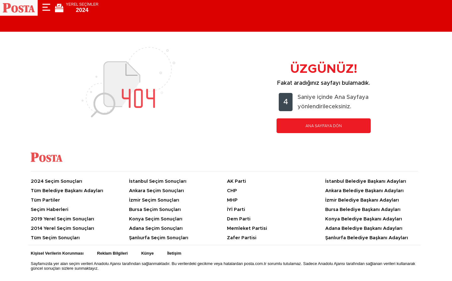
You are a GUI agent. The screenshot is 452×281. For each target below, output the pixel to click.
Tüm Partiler (45, 200)
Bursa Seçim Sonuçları (155, 209)
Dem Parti (238, 219)
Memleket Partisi (247, 228)
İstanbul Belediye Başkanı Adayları (365, 181)
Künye (147, 253)
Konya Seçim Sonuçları (155, 219)
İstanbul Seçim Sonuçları (157, 181)
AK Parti (236, 181)
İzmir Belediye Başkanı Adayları (362, 200)
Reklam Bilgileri (112, 253)
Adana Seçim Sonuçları (156, 228)
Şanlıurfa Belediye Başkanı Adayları (366, 237)
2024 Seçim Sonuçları (56, 181)
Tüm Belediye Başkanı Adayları (67, 190)
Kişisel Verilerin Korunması (57, 253)
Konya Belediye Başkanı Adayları (363, 219)
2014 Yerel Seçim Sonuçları (62, 228)
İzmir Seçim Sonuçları (154, 200)
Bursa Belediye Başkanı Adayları (363, 209)
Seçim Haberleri (49, 209)
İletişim (174, 253)
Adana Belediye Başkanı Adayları (363, 228)
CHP (232, 190)
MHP (232, 200)
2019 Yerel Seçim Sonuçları (62, 219)
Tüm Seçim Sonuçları (55, 237)
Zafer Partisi (241, 237)
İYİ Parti (236, 209)
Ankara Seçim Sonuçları (156, 190)
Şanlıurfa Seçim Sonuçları (158, 237)
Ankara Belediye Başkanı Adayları (364, 190)
